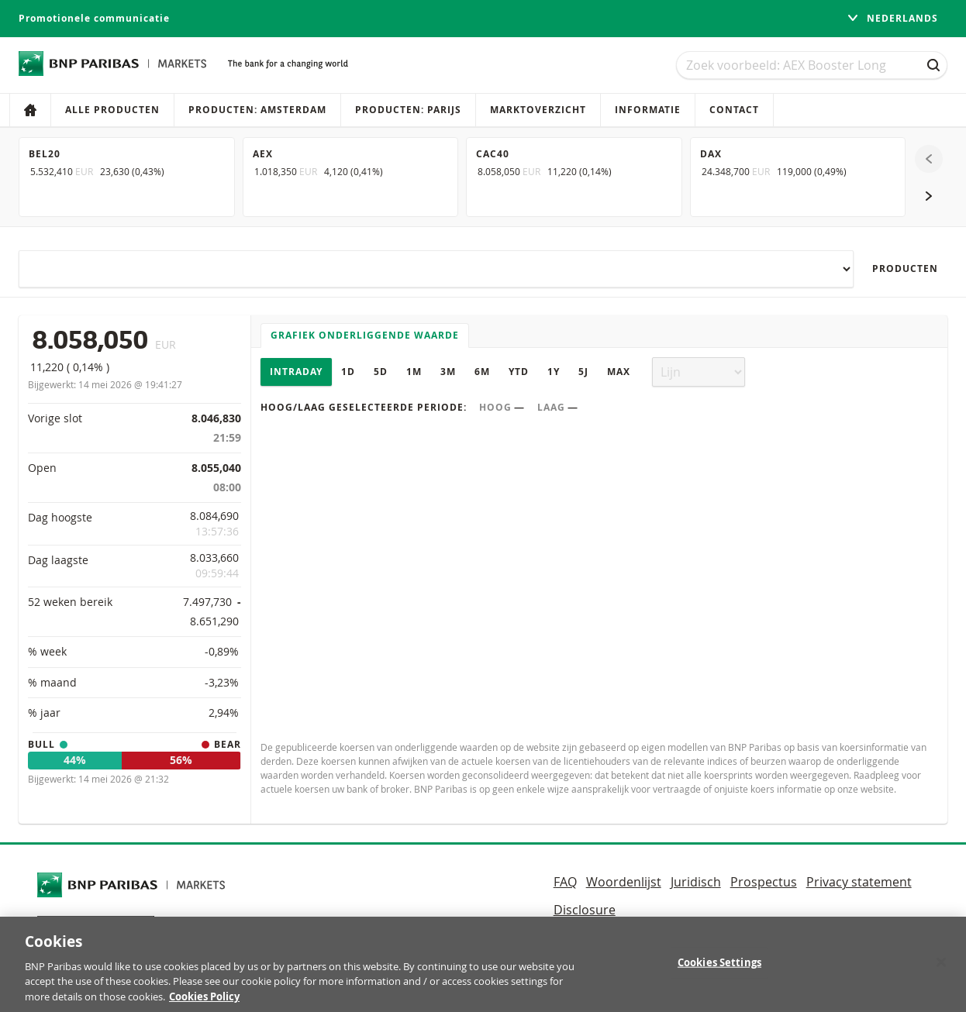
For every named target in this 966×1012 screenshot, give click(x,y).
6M (482, 371)
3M (448, 371)
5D (381, 371)
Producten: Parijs (408, 109)
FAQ (565, 881)
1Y (553, 371)
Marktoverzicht (538, 109)
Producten (905, 268)
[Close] (941, 972)
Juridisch (696, 881)
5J (583, 371)
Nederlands (892, 18)
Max (618, 371)
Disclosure (585, 909)
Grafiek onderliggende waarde (365, 335)
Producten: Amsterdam (257, 109)
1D (348, 371)
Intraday (296, 371)
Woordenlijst (623, 881)
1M (414, 371)
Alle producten (112, 109)
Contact (734, 109)
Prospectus (763, 881)
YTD (519, 371)
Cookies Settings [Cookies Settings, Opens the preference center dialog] (719, 972)
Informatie (648, 109)
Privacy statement (859, 881)
